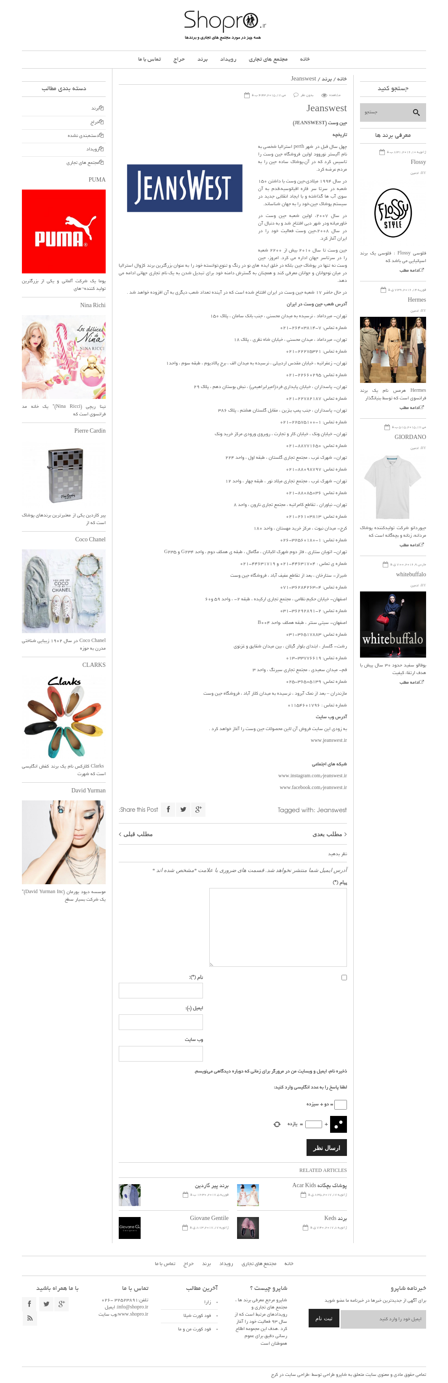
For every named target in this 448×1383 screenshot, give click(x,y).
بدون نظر (307, 95)
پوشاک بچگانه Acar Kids (319, 1186)
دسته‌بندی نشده (83, 136)
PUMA (97, 181)
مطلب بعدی (327, 833)
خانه (305, 59)
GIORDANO (410, 438)
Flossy (418, 163)
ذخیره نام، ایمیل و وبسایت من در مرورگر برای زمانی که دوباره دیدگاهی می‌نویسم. (270, 1071)
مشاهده (335, 95)
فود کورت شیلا (197, 1316)
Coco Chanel (90, 540)
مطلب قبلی (138, 833)
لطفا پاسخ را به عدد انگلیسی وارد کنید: (310, 1087)
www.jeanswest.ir (329, 741)
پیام (340, 882)
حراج (179, 59)
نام (196, 977)
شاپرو (341, 1375)
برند (202, 59)
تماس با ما (149, 59)
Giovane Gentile (209, 1219)
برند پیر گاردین (212, 1186)
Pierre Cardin (90, 432)
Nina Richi (93, 306)
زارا (207, 1302)
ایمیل (194, 1008)
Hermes (417, 301)
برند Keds (335, 1219)
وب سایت (194, 1040)
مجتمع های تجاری (268, 59)
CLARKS (94, 666)
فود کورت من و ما (194, 1329)
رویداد (228, 59)
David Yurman (88, 791)
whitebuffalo (411, 575)
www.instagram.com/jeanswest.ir (312, 776)
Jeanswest (332, 809)
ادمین (415, 173)
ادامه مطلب (409, 271)
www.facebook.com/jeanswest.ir (313, 788)
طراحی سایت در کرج (290, 1375)
